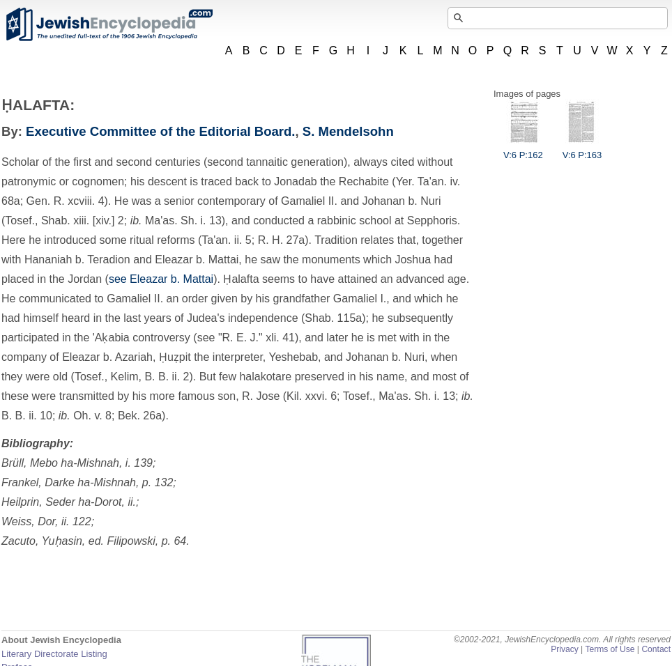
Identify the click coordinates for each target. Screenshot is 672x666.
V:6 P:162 (523, 149)
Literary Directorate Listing (54, 654)
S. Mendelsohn (348, 131)
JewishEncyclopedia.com (109, 24)
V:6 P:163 (582, 149)
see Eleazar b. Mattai (161, 279)
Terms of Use (609, 649)
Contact (656, 649)
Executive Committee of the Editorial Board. (160, 131)
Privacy (565, 649)
